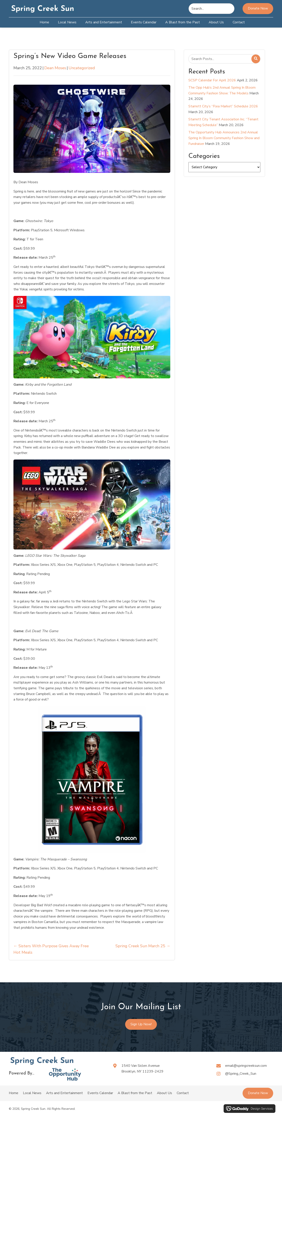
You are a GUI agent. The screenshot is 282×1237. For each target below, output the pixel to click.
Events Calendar (100, 1093)
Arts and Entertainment (64, 1093)
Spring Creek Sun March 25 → (142, 946)
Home (13, 1093)
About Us (164, 1093)
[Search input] (211, 8)
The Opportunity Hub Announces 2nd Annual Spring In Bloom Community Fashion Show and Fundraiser (224, 138)
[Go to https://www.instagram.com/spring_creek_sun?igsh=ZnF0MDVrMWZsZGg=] (244, 1074)
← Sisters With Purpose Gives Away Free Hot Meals (51, 949)
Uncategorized (82, 68)
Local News (32, 1093)
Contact (183, 1093)
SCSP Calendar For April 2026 (212, 80)
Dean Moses (55, 68)
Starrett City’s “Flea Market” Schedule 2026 (223, 106)
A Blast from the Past (135, 1093)
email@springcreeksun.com (246, 1065)
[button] (258, 1093)
